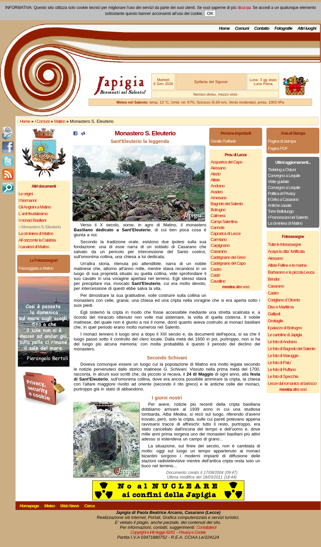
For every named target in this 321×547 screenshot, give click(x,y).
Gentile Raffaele (223, 141)
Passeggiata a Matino (36, 268)
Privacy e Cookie (192, 532)
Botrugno (218, 209)
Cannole (217, 227)
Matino (59, 121)
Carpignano (220, 245)
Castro (216, 269)
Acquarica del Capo (226, 162)
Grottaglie (275, 320)
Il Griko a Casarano (283, 199)
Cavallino (218, 281)
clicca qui (243, 7)
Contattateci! (206, 527)
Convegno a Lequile (284, 175)
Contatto (261, 28)
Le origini (26, 193)
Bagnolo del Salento (227, 203)
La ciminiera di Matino (36, 233)
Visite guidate (278, 181)
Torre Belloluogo (281, 211)
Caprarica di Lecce (225, 233)
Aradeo (216, 191)
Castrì (215, 275)
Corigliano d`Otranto (284, 299)
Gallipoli (274, 313)
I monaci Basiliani (32, 220)
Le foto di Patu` (280, 362)
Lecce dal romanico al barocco (292, 383)
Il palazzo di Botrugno (285, 327)
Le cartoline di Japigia (285, 334)
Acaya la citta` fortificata (286, 251)
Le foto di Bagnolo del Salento (291, 348)
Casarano (218, 251)
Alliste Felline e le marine (287, 265)
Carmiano (218, 239)
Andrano (217, 185)
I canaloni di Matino (34, 246)
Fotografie (283, 28)
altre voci (235, 286)
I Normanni (27, 200)
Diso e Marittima (281, 306)
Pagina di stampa (282, 141)
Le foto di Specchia (283, 376)
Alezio (215, 173)
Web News (69, 505)
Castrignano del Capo (228, 263)
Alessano (218, 167)
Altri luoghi (307, 28)
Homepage (29, 505)
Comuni (242, 28)
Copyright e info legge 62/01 (153, 532)
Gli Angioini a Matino (35, 207)
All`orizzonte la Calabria (37, 240)
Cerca (89, 505)
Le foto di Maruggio (283, 355)
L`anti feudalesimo (33, 213)
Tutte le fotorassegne (284, 244)
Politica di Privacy (281, 193)
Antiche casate (279, 205)
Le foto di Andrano (282, 341)
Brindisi (273, 279)
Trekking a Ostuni (282, 169)
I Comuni (42, 121)
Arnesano (218, 197)
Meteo (49, 505)
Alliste (215, 179)
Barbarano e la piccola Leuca (291, 272)
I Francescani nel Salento (288, 217)
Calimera (218, 215)
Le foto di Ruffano (282, 369)
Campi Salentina (224, 221)
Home (224, 28)
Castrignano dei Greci (228, 257)
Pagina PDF (278, 148)
